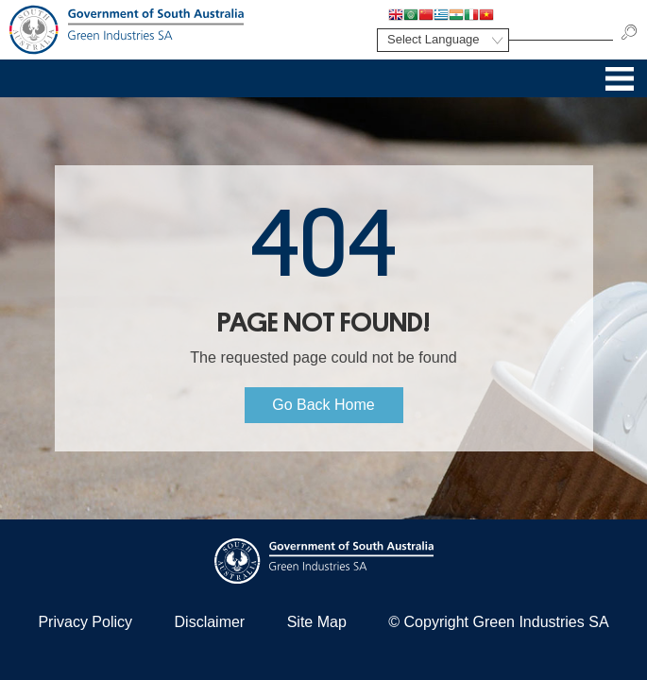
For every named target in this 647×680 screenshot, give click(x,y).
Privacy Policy (85, 622)
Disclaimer (210, 622)
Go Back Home (323, 405)
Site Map (317, 622)
